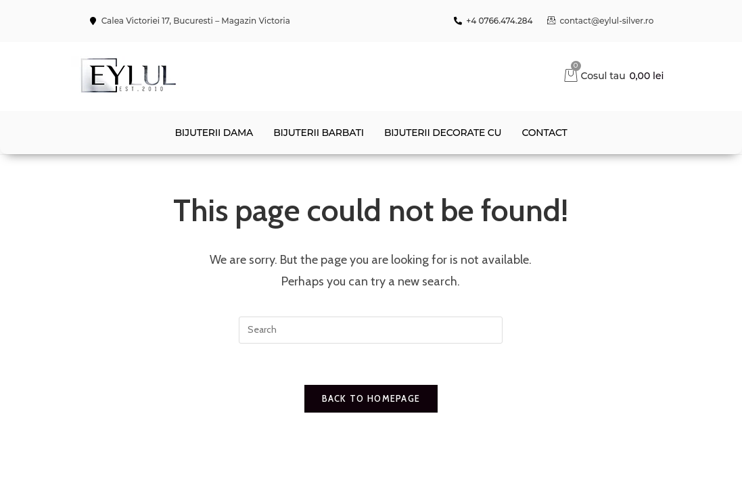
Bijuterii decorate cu (443, 132)
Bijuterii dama (214, 132)
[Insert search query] (371, 330)
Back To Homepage (371, 398)
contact (544, 132)
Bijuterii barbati (318, 132)
